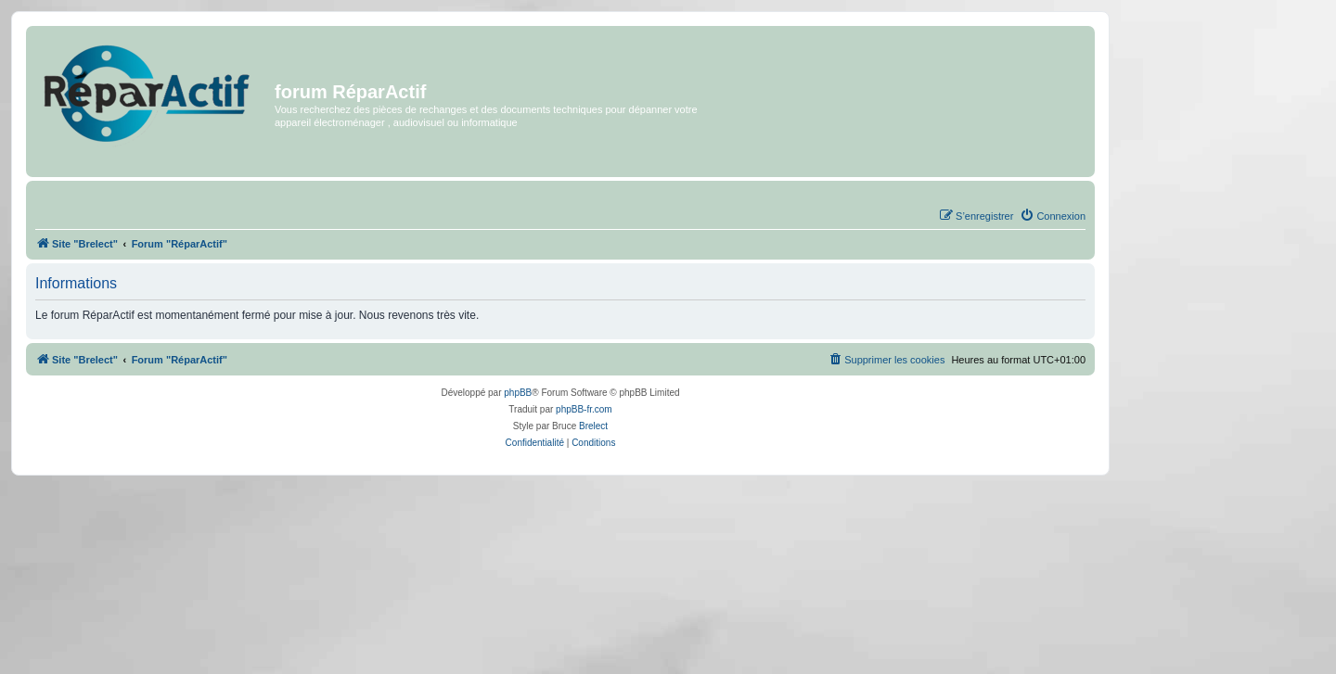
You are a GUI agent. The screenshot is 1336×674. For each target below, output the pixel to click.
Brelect (593, 426)
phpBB (518, 393)
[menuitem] (1053, 216)
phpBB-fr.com (584, 409)
